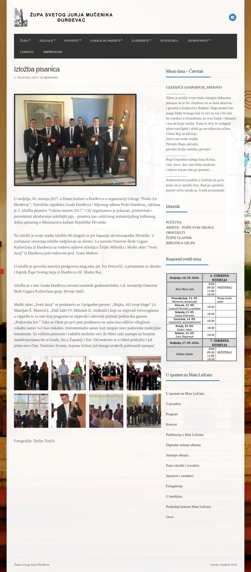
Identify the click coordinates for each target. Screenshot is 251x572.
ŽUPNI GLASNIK (179, 238)
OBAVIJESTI (175, 233)
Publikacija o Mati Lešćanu (185, 435)
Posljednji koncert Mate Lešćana (188, 507)
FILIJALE (46, 40)
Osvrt (170, 517)
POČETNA (174, 222)
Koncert (171, 424)
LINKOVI (26, 52)
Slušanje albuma (177, 455)
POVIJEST (71, 40)
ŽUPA (24, 40)
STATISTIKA (169, 40)
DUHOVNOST (198, 40)
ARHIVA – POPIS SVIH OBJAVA (190, 227)
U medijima (174, 496)
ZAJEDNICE (140, 40)
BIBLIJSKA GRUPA (180, 243)
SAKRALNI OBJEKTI (105, 40)
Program (172, 414)
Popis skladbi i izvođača (182, 465)
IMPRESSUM (52, 52)
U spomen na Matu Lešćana (185, 393)
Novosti (51, 77)
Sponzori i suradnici (180, 476)
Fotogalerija (174, 486)
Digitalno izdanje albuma (183, 445)
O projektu (173, 404)
